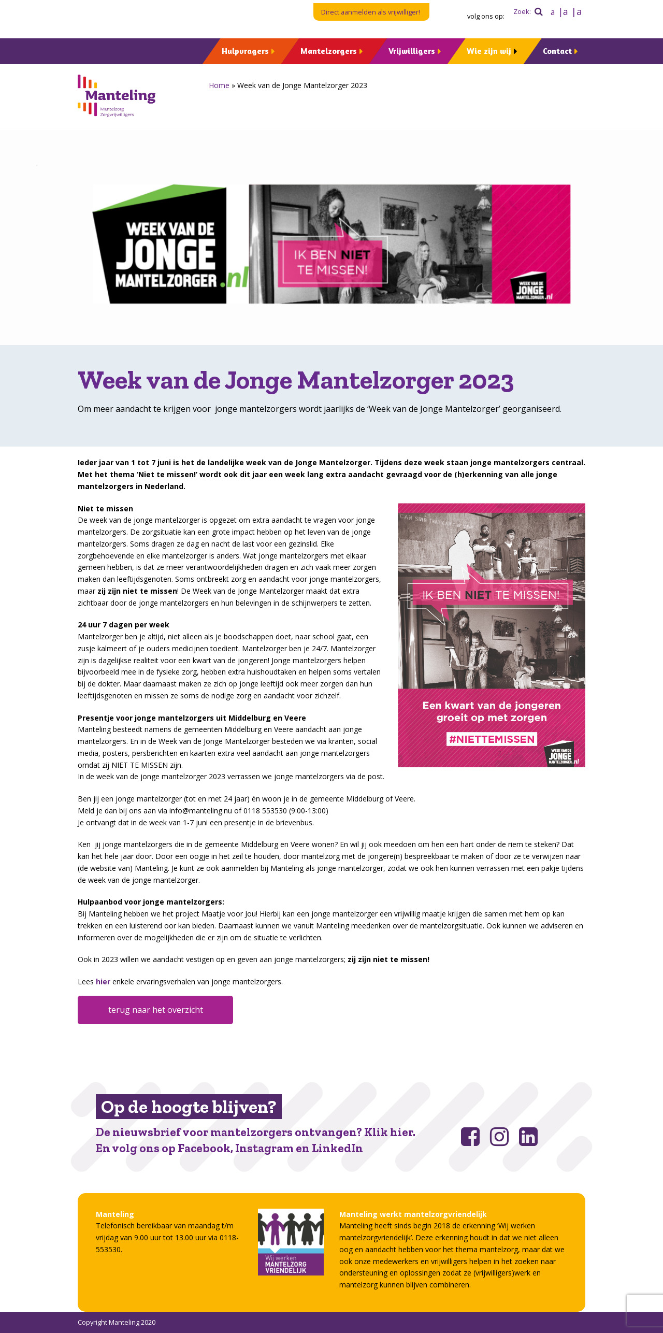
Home (219, 85)
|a (563, 11)
